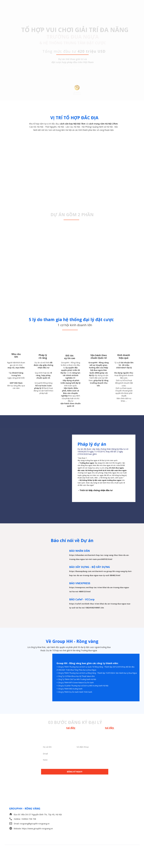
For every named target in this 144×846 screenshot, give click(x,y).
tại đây (71, 727)
